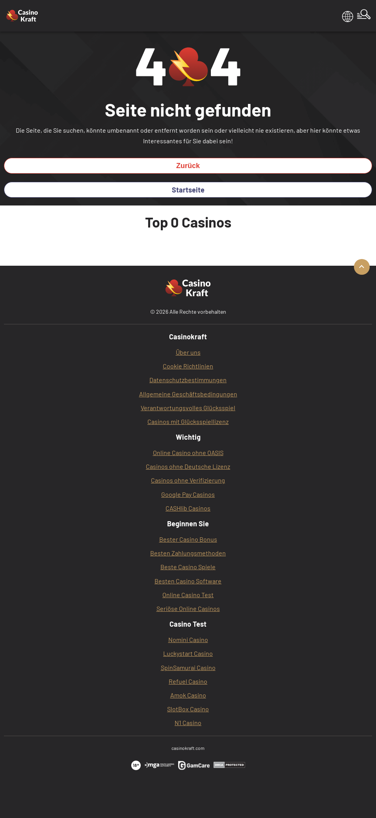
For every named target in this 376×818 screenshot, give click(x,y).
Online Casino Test (188, 594)
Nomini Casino (188, 639)
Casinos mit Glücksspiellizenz (188, 421)
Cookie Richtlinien (188, 366)
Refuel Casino (188, 681)
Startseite (188, 189)
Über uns (188, 352)
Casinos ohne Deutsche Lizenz (188, 466)
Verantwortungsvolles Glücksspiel (188, 407)
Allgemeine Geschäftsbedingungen (188, 394)
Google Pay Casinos (188, 494)
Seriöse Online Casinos (188, 608)
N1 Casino (188, 722)
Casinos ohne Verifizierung (188, 480)
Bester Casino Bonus (188, 539)
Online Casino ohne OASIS (188, 452)
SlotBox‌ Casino (188, 709)
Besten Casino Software (188, 581)
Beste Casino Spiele (188, 566)
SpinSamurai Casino (188, 667)
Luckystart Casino (188, 653)
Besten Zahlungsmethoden (188, 553)
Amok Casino (188, 695)
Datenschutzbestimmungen (188, 379)
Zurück (188, 166)
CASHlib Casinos (188, 508)
